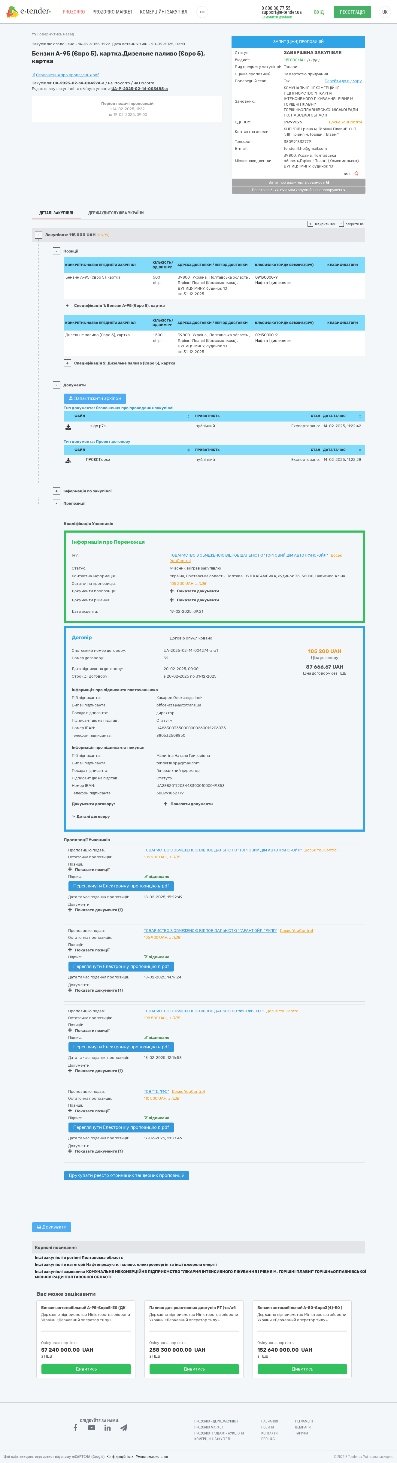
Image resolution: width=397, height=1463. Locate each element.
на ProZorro (119, 83)
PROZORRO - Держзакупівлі (216, 1421)
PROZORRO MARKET (112, 12)
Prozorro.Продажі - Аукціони (219, 1433)
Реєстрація (352, 12)
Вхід (319, 12)
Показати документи (194, 591)
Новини (267, 1427)
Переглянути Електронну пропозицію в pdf (121, 886)
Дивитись (86, 1369)
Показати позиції (89, 869)
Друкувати (51, 1227)
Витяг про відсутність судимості (298, 182)
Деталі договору (91, 816)
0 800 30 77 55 (276, 8)
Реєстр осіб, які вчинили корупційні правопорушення (298, 190)
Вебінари (303, 1427)
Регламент (304, 1421)
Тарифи (301, 1433)
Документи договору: (93, 804)
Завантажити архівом (95, 398)
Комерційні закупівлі (164, 12)
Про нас (268, 1439)
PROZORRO (74, 12)
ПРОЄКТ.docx (98, 459)
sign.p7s (98, 426)
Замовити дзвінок (277, 17)
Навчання (269, 1421)
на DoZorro (144, 83)
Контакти (269, 1433)
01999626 (293, 122)
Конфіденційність (120, 1457)
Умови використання (152, 1457)
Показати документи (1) (95, 910)
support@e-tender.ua (282, 12)
